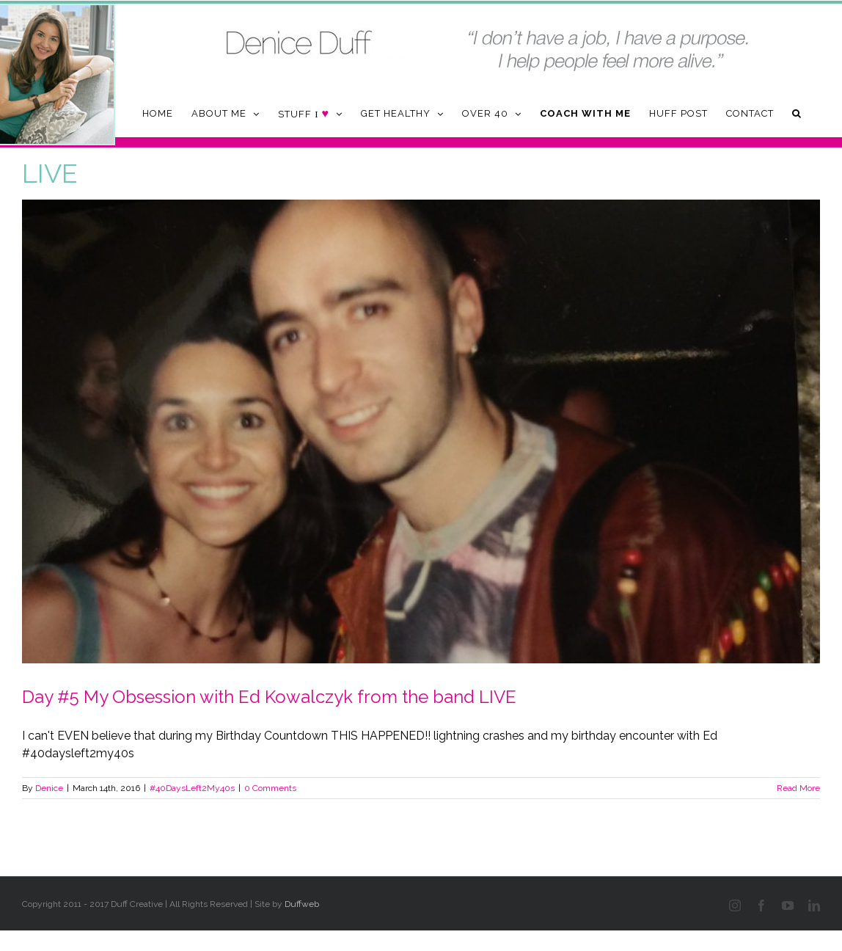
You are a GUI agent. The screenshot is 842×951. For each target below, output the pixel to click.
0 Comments (270, 788)
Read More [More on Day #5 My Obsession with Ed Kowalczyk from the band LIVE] (798, 788)
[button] (797, 113)
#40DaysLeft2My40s (192, 788)
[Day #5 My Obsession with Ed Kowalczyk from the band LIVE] (421, 431)
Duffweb (302, 904)
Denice (49, 788)
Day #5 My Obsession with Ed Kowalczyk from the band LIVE (269, 696)
